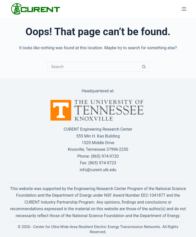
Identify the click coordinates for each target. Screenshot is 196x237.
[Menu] (184, 9)
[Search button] (144, 66)
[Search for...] (93, 66)
